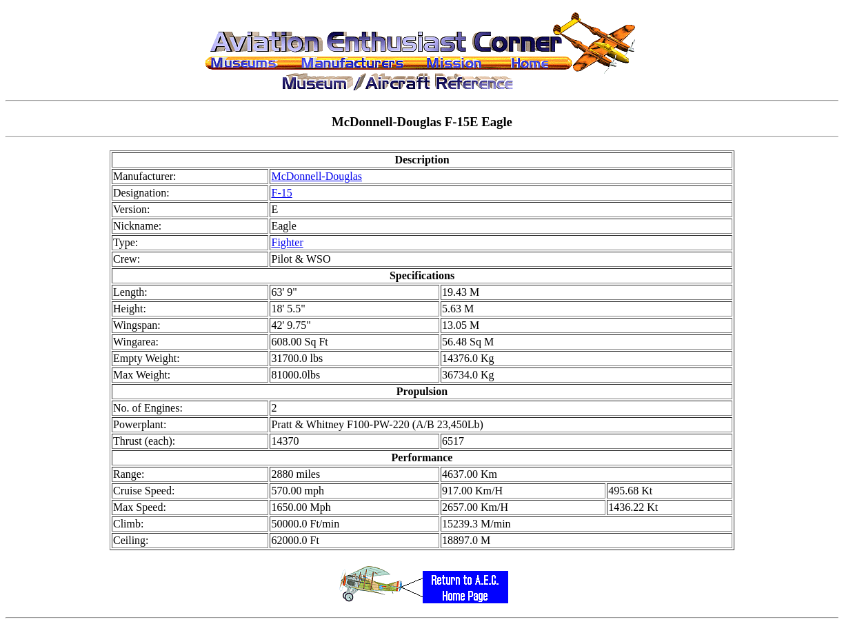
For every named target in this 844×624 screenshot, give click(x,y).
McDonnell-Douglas (316, 176)
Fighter (287, 242)
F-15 (281, 193)
